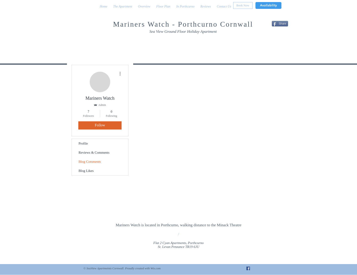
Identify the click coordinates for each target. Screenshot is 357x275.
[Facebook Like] (261, 41)
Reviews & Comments (94, 152)
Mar (120, 24)
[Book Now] (242, 5)
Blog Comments (90, 161)
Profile (83, 143)
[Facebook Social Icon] (248, 268)
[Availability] (268, 5)
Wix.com (155, 268)
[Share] (280, 23)
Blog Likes (86, 171)
